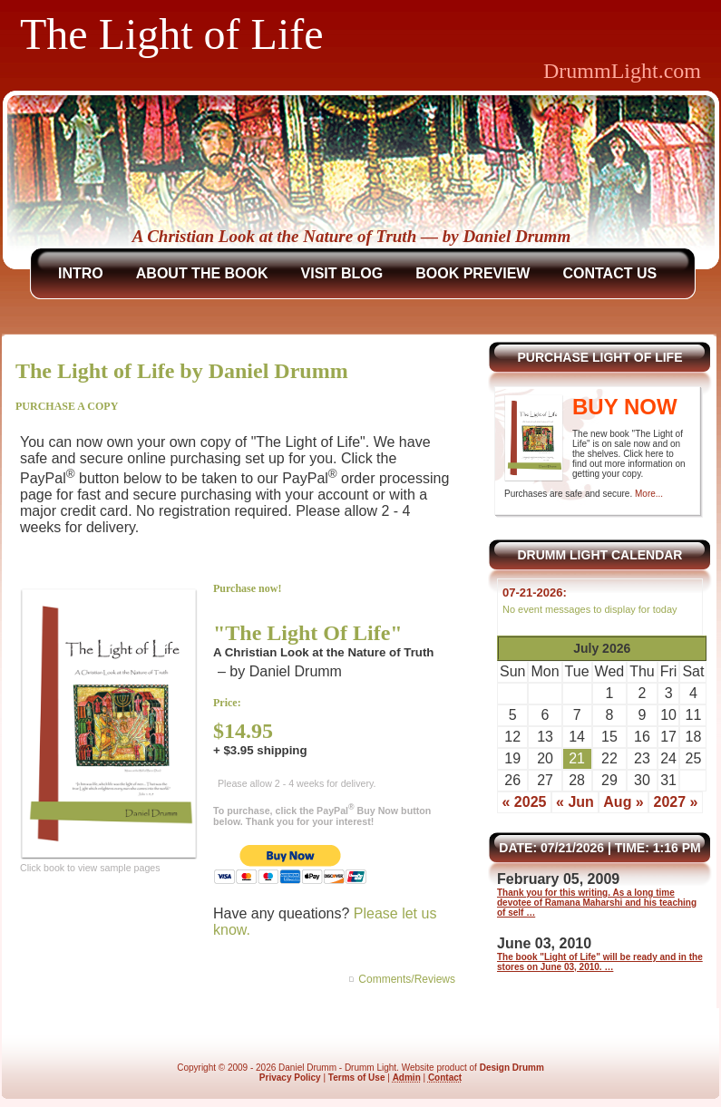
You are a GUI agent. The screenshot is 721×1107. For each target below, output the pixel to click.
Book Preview (472, 273)
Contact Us (609, 273)
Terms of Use (356, 1078)
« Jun (575, 802)
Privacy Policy (290, 1078)
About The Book (202, 273)
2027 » (676, 802)
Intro (80, 273)
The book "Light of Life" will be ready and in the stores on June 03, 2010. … (600, 962)
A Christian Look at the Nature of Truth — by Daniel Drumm (351, 236)
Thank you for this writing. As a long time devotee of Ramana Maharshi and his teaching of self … (597, 903)
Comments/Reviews (406, 979)
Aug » (623, 802)
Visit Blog (342, 273)
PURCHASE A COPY (66, 406)
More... (649, 494)
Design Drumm (512, 1068)
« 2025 (524, 802)
